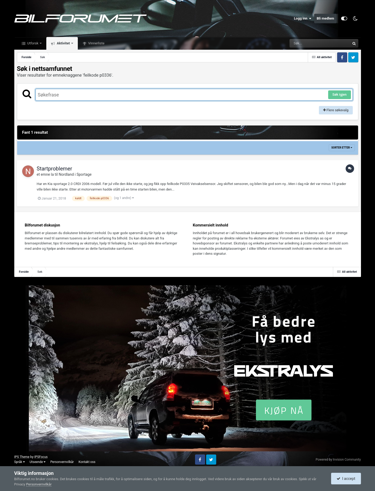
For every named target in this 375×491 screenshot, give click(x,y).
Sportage (84, 174)
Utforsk (32, 43)
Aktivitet (63, 43)
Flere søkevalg (336, 110)
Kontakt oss (87, 462)
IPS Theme (22, 457)
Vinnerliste (96, 43)
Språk (19, 462)
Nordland (66, 174)
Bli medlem (325, 18)
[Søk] (307, 43)
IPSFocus (41, 457)
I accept (346, 478)
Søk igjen (339, 94)
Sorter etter (341, 147)
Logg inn (302, 18)
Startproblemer (54, 168)
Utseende (38, 462)
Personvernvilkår (62, 462)
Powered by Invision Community (338, 459)
